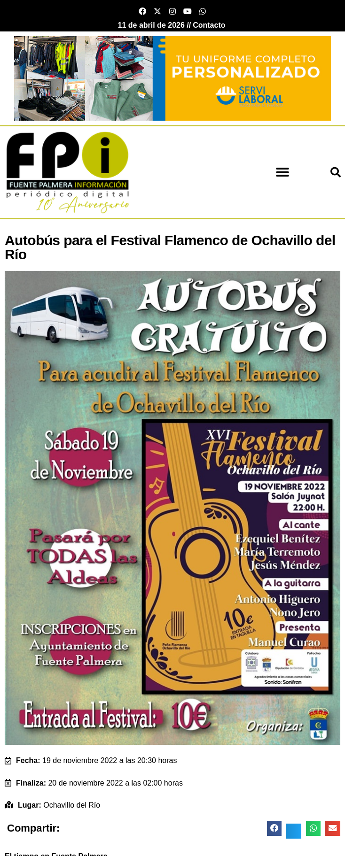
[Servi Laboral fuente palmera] (172, 78)
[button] (282, 172)
